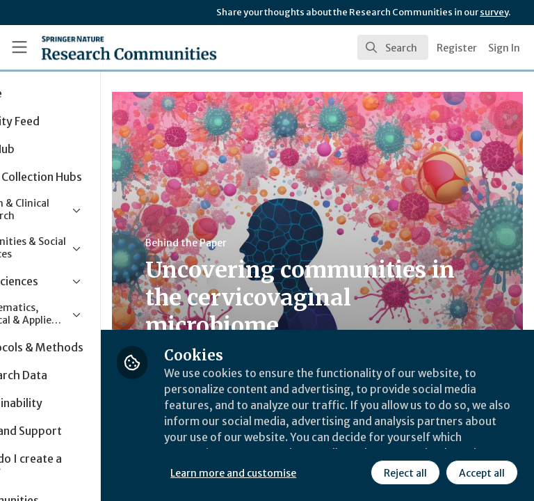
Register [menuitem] (457, 48)
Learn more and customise (310, 442)
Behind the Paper (263, 243)
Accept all (358, 472)
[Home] (98, 47)
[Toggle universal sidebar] (19, 47)
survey (494, 12)
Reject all (281, 472)
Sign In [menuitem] (504, 48)
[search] (392, 47)
